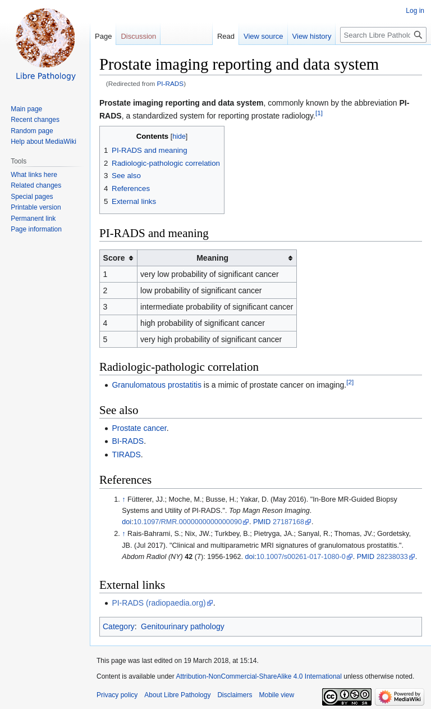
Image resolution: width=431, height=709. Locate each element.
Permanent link (33, 218)
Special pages (32, 197)
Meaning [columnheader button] (212, 257)
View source (263, 36)
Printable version (36, 207)
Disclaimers (234, 695)
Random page (32, 131)
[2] (350, 381)
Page (103, 36)
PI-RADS (170, 83)
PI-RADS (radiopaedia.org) (158, 602)
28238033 (392, 557)
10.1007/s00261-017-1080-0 (301, 557)
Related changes (36, 185)
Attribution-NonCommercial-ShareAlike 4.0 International (258, 676)
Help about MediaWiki (43, 142)
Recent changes (35, 120)
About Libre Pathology (177, 695)
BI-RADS (128, 441)
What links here (34, 175)
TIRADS (126, 454)
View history (312, 36)
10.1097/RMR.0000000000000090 (188, 522)
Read (226, 36)
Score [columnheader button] (114, 257)
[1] (319, 112)
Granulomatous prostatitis (156, 384)
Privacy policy (117, 695)
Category (119, 626)
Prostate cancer (139, 428)
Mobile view (276, 695)
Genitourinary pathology (182, 626)
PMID (261, 522)
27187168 (288, 522)
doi (126, 522)
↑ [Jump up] (123, 499)
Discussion (138, 36)
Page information (36, 229)
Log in (415, 11)
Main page (26, 109)
